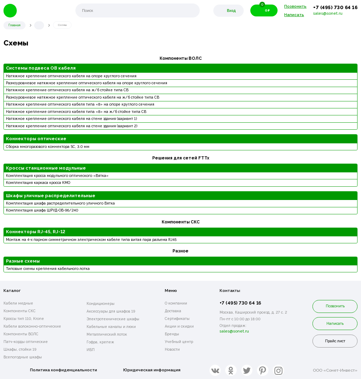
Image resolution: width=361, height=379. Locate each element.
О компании (176, 303)
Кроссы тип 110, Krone (23, 318)
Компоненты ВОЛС (20, 333)
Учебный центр (179, 341)
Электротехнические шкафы (113, 318)
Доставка (173, 310)
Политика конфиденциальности (63, 369)
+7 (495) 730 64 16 (335, 7)
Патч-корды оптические (25, 341)
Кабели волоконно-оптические (32, 326)
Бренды (172, 333)
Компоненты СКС (19, 310)
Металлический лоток (107, 333)
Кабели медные (18, 303)
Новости (172, 349)
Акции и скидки (179, 326)
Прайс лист (335, 340)
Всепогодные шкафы (22, 356)
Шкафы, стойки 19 (19, 349)
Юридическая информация (152, 369)
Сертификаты (177, 318)
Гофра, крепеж (100, 341)
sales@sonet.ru (327, 13)
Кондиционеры (101, 303)
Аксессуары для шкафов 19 (111, 310)
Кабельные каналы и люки (111, 326)
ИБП (91, 349)
